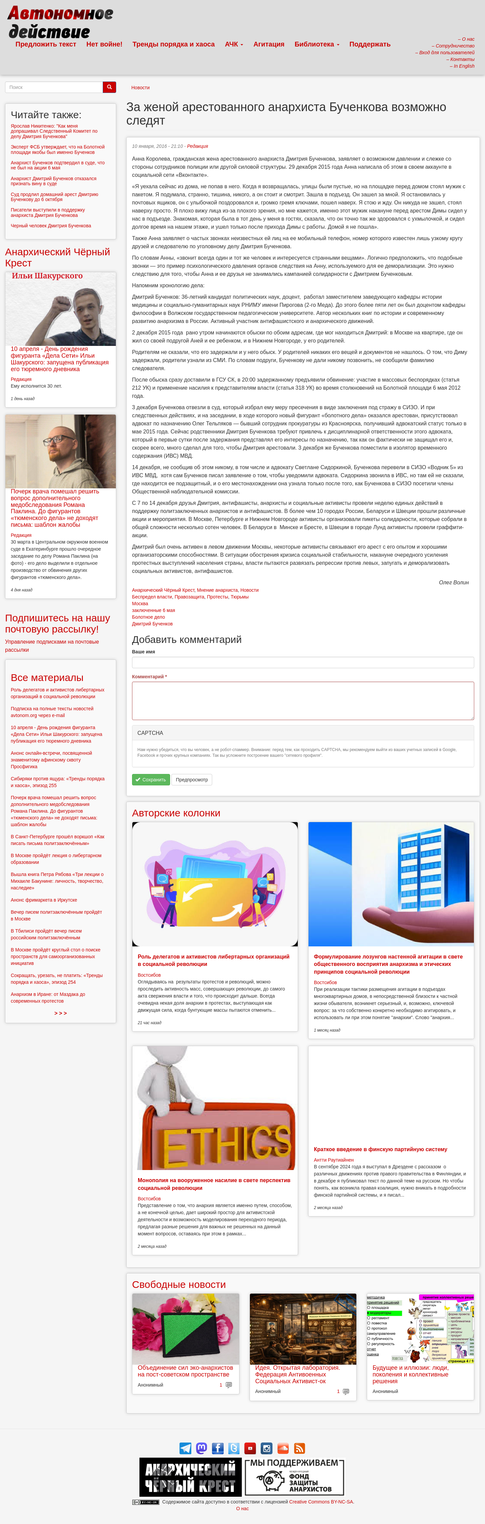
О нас (242, 1508)
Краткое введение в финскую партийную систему (380, 1149)
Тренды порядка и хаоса (174, 44)
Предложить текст (45, 44)
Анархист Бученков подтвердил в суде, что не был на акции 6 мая (58, 165)
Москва (140, 603)
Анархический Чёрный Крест (163, 590)
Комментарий (149, 676)
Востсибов (149, 975)
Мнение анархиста (217, 590)
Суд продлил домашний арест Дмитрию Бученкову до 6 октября (54, 197)
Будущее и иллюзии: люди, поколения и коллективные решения (411, 1374)
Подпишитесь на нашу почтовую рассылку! (57, 623)
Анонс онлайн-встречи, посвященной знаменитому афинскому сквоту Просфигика (51, 759)
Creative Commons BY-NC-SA (321, 1501)
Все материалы (47, 677)
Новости (140, 87)
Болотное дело (148, 617)
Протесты (217, 596)
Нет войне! (105, 44)
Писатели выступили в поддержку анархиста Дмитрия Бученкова (48, 212)
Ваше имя (143, 651)
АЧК (234, 44)
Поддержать (370, 44)
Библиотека (317, 44)
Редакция (197, 146)
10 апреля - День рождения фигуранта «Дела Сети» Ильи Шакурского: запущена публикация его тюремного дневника (60, 359)
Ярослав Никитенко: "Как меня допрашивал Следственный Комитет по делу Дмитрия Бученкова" (54, 131)
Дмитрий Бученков (152, 623)
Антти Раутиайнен (334, 1160)
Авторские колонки (176, 812)
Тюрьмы (240, 596)
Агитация (268, 44)
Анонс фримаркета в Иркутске (44, 900)
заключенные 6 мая (153, 610)
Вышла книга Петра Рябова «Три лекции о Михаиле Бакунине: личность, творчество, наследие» (57, 881)
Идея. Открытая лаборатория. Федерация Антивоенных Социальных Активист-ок (297, 1374)
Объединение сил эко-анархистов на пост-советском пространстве (185, 1371)
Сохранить (150, 779)
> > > (61, 1013)
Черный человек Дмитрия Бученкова (51, 225)
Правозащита (189, 596)
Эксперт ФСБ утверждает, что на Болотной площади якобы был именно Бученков (58, 149)
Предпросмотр (192, 779)
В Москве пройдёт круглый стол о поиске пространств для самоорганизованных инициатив (55, 956)
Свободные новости (179, 1284)
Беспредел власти (152, 596)
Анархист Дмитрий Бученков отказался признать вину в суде (53, 181)
